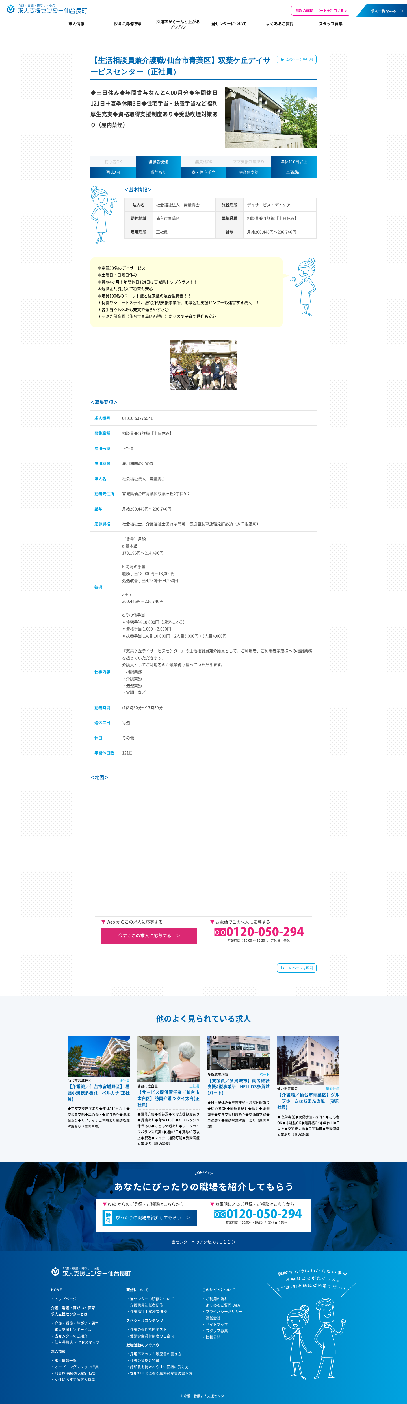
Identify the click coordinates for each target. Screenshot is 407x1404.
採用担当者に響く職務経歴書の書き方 (161, 1373)
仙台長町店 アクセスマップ (77, 1342)
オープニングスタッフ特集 (77, 1366)
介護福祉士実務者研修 (148, 1311)
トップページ (66, 1298)
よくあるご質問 (280, 23)
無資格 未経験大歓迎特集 (75, 1373)
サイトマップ (217, 1324)
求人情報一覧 (66, 1360)
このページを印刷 (299, 59)
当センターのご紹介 (71, 1336)
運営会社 (213, 1317)
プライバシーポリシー (224, 1311)
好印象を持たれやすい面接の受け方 (159, 1366)
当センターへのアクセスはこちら (201, 1242)
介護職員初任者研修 (146, 1304)
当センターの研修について (152, 1298)
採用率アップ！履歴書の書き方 (155, 1353)
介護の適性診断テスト (148, 1329)
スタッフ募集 (331, 23)
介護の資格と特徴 (144, 1360)
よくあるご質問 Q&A (223, 1304)
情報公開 (213, 1337)
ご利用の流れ (217, 1298)
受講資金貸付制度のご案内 (152, 1336)
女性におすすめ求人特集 (75, 1379)
